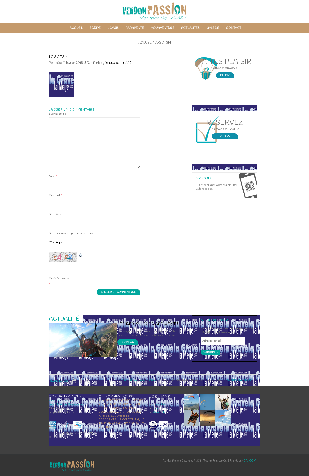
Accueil (76, 28)
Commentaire (57, 114)
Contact (233, 28)
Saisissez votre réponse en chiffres (71, 233)
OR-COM (249, 461)
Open (248, 185)
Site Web (55, 214)
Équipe (95, 28)
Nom (53, 177)
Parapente (135, 28)
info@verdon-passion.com (62, 412)
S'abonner (210, 352)
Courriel (55, 195)
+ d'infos (128, 342)
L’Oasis (113, 28)
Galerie (212, 28)
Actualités (190, 28)
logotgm (58, 57)
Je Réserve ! (224, 136)
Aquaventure (162, 28)
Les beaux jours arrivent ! (147, 324)
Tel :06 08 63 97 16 (59, 408)
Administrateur (114, 63)
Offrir (225, 75)
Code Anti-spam (59, 279)
